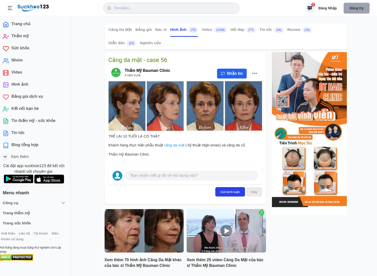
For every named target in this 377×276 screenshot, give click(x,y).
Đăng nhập (327, 8)
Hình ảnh (184, 30)
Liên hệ (27, 234)
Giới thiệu (11, 234)
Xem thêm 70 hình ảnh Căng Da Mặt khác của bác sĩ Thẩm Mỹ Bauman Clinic (143, 263)
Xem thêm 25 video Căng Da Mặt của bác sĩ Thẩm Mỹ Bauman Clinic (225, 263)
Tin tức (271, 30)
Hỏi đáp (243, 30)
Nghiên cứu (150, 43)
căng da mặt (174, 145)
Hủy (254, 192)
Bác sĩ (161, 29)
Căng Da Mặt (120, 29)
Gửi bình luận (230, 192)
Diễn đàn (122, 43)
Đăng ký (357, 8)
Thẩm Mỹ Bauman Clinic (147, 70)
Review (299, 30)
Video (214, 30)
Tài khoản (44, 234)
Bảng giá (143, 29)
